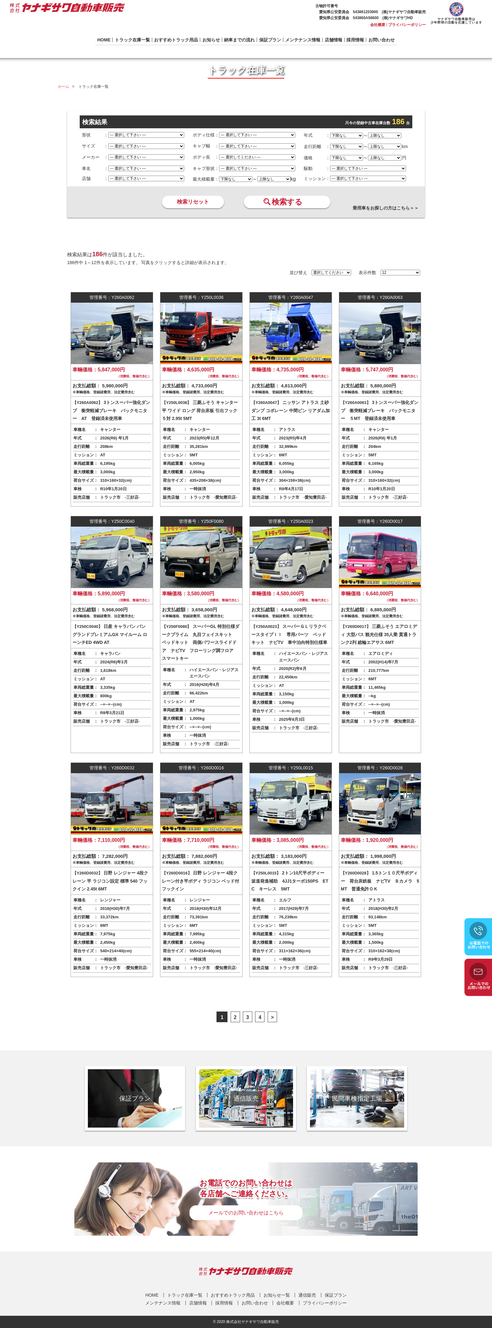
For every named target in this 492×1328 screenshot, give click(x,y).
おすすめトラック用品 (176, 40)
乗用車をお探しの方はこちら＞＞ (386, 207)
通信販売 (307, 1295)
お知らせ (211, 40)
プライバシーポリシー (407, 25)
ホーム (63, 86)
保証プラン (270, 40)
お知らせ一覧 (277, 1295)
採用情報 (355, 40)
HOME (103, 40)
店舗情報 (333, 40)
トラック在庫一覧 (132, 40)
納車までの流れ (239, 40)
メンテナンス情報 (302, 40)
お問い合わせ (381, 40)
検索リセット (193, 202)
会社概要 (377, 25)
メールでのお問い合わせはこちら (246, 1212)
